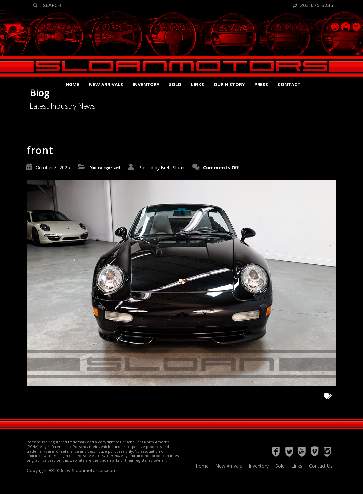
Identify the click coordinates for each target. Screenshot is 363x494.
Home (72, 84)
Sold (175, 84)
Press (261, 84)
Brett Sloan (172, 167)
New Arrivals (106, 84)
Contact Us (321, 466)
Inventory (146, 84)
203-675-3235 (313, 5)
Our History (229, 84)
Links (197, 84)
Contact (289, 84)
